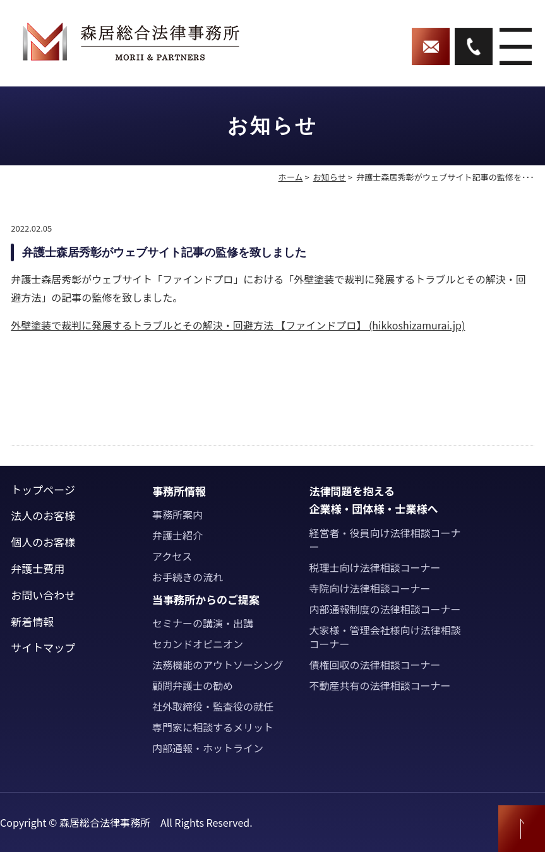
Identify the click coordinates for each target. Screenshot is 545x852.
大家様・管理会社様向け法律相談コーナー (384, 636)
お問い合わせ (43, 595)
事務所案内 (177, 514)
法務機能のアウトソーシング (218, 664)
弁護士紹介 (177, 535)
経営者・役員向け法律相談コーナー (384, 539)
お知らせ (329, 177)
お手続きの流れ (187, 576)
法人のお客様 (43, 515)
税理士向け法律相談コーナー (374, 567)
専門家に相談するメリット (212, 727)
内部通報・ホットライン (207, 747)
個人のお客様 (43, 542)
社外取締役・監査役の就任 (212, 706)
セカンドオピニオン (197, 643)
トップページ (43, 489)
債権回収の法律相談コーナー (374, 664)
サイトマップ (43, 647)
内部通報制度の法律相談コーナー (384, 609)
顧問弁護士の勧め (192, 685)
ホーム (290, 177)
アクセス (172, 556)
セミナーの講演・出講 (202, 622)
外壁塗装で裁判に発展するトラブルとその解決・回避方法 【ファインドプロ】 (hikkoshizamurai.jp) (238, 325)
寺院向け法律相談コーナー (369, 588)
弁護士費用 (37, 568)
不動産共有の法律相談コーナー (379, 685)
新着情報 (32, 621)
